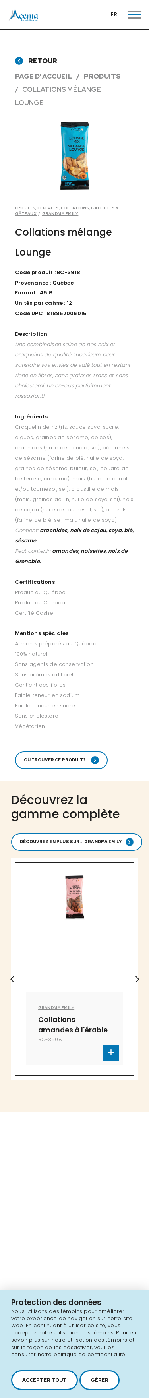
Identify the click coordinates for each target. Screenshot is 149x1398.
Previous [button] (12, 979)
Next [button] (137, 979)
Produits (102, 76)
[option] (74, 155)
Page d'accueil (43, 76)
